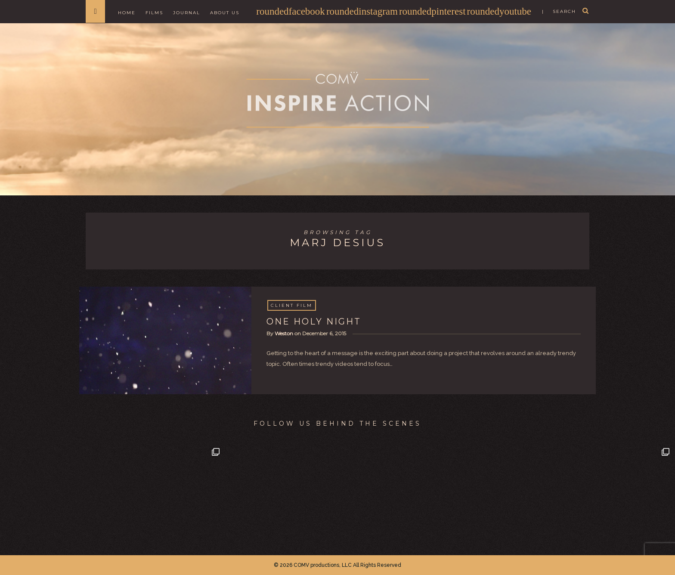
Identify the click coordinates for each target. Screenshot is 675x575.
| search (559, 11)
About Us (224, 12)
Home (127, 12)
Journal (186, 12)
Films (154, 12)
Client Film (292, 305)
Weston (284, 333)
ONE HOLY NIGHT (313, 321)
